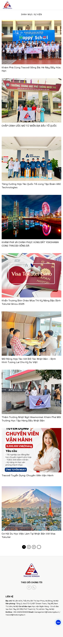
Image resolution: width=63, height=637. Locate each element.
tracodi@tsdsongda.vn (15, 615)
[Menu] (59, 4)
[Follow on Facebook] (29, 587)
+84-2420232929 (20, 612)
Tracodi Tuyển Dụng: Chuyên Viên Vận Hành (28, 475)
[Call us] (34, 587)
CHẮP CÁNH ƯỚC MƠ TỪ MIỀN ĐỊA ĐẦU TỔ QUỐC (29, 125)
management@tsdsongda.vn (46, 612)
